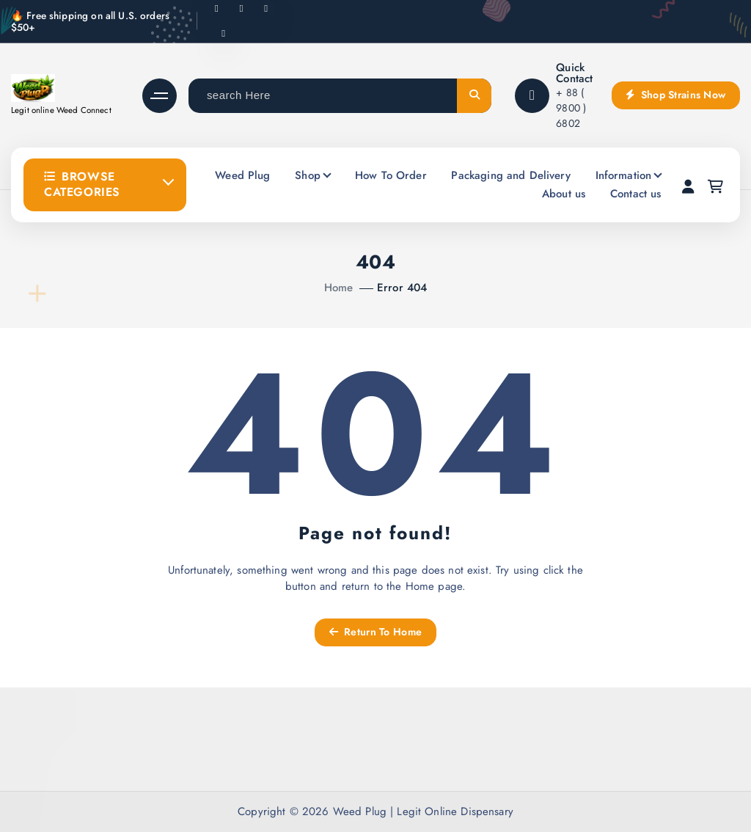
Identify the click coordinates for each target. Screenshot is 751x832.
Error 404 (402, 288)
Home (338, 288)
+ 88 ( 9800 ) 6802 (571, 108)
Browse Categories (82, 184)
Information (624, 175)
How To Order (391, 175)
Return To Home (375, 631)
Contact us (636, 194)
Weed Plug (242, 175)
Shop (307, 175)
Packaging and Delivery (510, 175)
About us (563, 194)
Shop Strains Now (675, 94)
